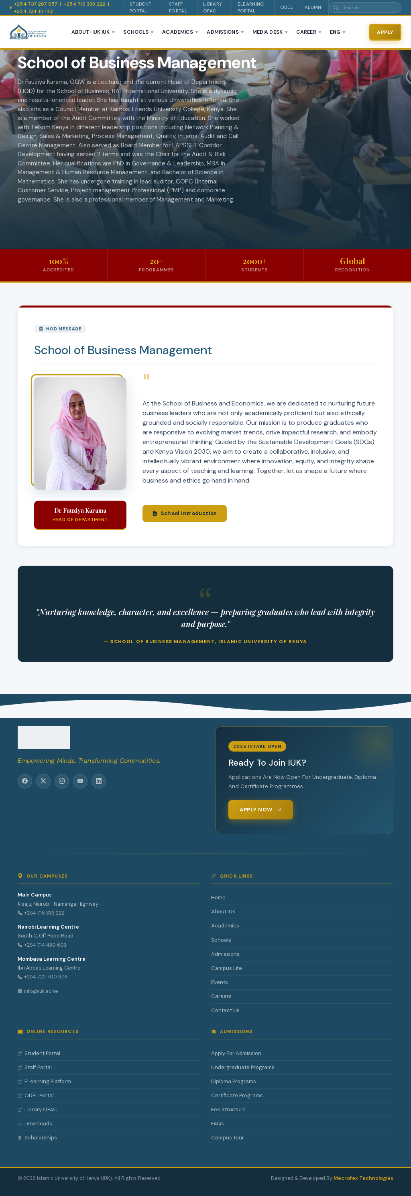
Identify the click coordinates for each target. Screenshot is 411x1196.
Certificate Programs (237, 1095)
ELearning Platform (44, 1081)
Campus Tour (227, 1137)
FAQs (217, 1123)
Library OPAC (37, 1109)
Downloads (35, 1123)
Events (219, 982)
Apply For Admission (236, 1053)
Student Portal (39, 1053)
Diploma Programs (233, 1081)
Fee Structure (228, 1109)
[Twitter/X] (43, 781)
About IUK (223, 911)
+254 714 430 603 (42, 945)
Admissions (225, 954)
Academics (225, 925)
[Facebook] (25, 781)
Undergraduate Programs (243, 1067)
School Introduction (184, 552)
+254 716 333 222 (41, 913)
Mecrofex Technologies (363, 1178)
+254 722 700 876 (42, 977)
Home (218, 897)
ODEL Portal (36, 1095)
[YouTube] (80, 781)
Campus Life (226, 968)
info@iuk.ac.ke (38, 991)
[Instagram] (62, 781)
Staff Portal (35, 1067)
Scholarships (37, 1137)
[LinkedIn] (99, 781)
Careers (221, 996)
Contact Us (225, 1010)
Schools (221, 940)
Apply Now (261, 810)
